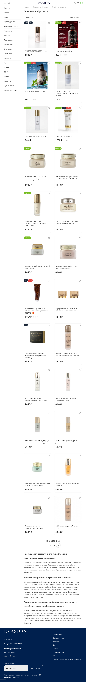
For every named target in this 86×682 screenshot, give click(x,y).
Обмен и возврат (58, 652)
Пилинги (7, 81)
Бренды (36, 7)
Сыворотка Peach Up (12, 90)
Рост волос (8, 40)
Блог (54, 645)
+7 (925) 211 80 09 (13, 643)
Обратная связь (58, 656)
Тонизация (8, 54)
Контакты (56, 641)
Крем (6, 63)
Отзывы (55, 648)
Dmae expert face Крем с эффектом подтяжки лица (34, 527)
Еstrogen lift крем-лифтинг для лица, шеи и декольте (66, 267)
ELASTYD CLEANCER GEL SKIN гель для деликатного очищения (67, 354)
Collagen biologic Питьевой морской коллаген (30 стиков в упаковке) (36, 355)
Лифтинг (7, 35)
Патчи (6, 76)
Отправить (35, 668)
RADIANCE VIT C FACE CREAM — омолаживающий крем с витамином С (36, 179)
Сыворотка (8, 58)
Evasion (45, 7)
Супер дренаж (9, 22)
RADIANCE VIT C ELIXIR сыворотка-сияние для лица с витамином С (35, 223)
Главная (26, 7)
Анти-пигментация (11, 26)
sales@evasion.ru (12, 648)
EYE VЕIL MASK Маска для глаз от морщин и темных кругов (68, 222)
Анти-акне (8, 31)
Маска (6, 67)
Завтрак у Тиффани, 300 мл (35, 91)
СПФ (6, 72)
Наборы (7, 13)
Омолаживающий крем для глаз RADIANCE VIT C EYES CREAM (67, 178)
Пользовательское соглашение (63, 663)
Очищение (8, 49)
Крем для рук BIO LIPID (64, 136)
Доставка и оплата (59, 638)
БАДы (6, 17)
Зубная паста (9, 86)
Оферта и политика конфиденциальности (67, 659)
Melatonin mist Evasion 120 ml (35, 136)
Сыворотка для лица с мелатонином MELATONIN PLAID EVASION (67, 93)
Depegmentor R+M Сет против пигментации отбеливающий (66, 310)
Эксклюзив (8, 44)
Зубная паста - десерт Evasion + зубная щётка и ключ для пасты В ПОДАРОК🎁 (37, 311)
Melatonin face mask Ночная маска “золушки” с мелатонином (37, 484)
